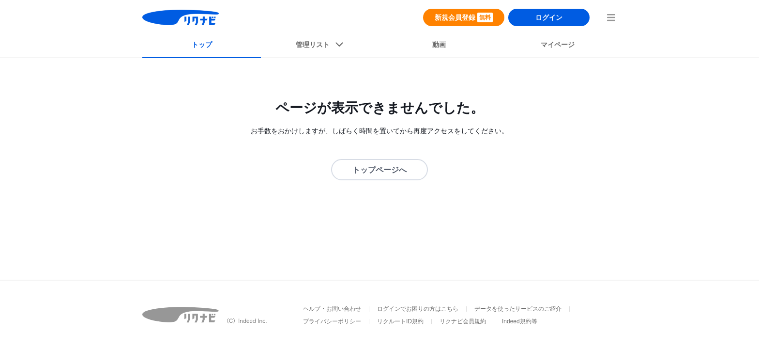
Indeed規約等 (519, 321)
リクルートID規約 (400, 321)
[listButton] (320, 46)
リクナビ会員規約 (463, 321)
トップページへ (379, 170)
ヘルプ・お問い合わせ (332, 308)
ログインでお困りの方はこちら (417, 308)
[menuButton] (611, 17)
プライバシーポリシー (332, 321)
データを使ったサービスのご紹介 (518, 308)
